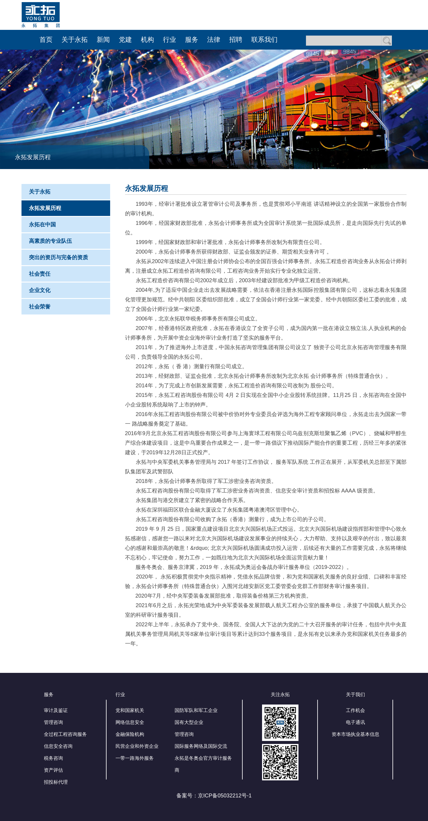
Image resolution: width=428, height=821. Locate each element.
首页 (46, 39)
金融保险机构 (130, 734)
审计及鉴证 (56, 710)
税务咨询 (53, 758)
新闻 (103, 39)
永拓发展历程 (45, 208)
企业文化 (39, 290)
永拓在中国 (42, 225)
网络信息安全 (130, 722)
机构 (147, 39)
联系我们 (264, 39)
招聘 (235, 39)
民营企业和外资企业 (137, 746)
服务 (191, 39)
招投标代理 (56, 782)
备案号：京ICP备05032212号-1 (214, 796)
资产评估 (53, 770)
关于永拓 (74, 39)
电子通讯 (355, 722)
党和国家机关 (130, 710)
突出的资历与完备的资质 (58, 257)
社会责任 (39, 274)
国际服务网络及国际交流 (201, 746)
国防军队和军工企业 (196, 710)
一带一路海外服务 (135, 758)
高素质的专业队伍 (50, 241)
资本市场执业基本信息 (355, 734)
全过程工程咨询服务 (65, 734)
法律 (213, 39)
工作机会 (355, 710)
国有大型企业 (189, 722)
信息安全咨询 (58, 746)
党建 (125, 39)
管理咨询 (53, 722)
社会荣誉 (39, 307)
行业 (169, 39)
